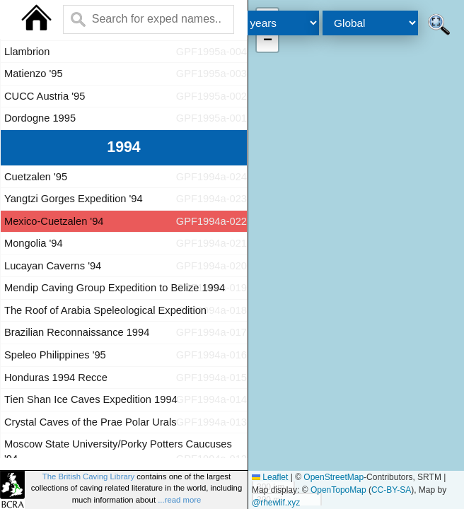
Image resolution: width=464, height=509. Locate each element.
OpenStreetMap (333, 477)
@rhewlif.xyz (276, 503)
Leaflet (270, 477)
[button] (267, 41)
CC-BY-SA (391, 490)
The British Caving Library (88, 476)
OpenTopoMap (338, 490)
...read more (179, 500)
